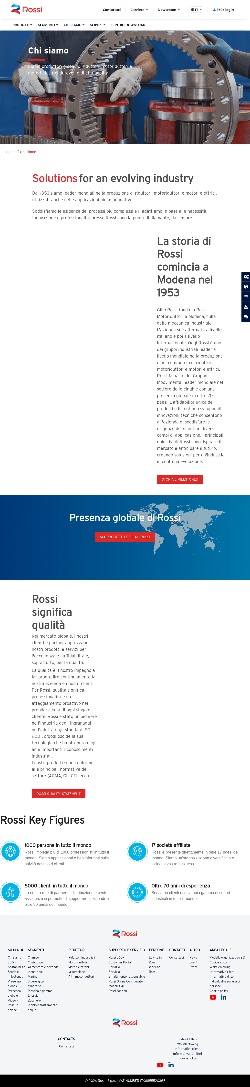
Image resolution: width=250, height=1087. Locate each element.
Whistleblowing (220, 967)
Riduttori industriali (81, 957)
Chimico (33, 957)
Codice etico (218, 962)
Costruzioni (35, 962)
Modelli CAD (117, 986)
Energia (33, 995)
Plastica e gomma (40, 991)
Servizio (114, 967)
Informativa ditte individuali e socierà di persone (225, 981)
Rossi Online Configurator (126, 981)
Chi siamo (28, 152)
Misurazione (76, 972)
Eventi (193, 962)
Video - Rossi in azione (13, 1005)
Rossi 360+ (116, 957)
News (193, 957)
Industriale (35, 972)
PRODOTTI (21, 25)
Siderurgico (36, 981)
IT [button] (195, 9)
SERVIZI (96, 25)
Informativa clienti (222, 972)
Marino (32, 976)
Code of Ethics (187, 1039)
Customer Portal (120, 962)
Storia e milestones (180, 479)
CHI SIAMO (73, 25)
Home (11, 152)
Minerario (34, 986)
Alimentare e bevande (43, 967)
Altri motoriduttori (81, 976)
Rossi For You (118, 991)
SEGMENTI (46, 25)
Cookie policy (219, 991)
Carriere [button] (137, 9)
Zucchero (34, 1000)
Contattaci (112, 9)
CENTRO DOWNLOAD (128, 25)
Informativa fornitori (187, 1053)
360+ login (223, 9)
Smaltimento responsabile (127, 976)
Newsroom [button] (167, 9)
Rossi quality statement (59, 794)
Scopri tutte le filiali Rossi (125, 537)
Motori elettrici (78, 967)
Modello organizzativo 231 (227, 957)
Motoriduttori (77, 962)
